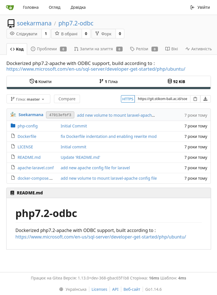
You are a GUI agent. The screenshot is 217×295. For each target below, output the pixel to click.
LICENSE (25, 146)
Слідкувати (23, 33)
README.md (29, 157)
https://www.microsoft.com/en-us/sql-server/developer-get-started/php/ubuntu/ (95, 69)
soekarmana (34, 23)
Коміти (41, 81)
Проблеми (48, 48)
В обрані (66, 33)
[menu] (72, 289)
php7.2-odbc (76, 23)
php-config (28, 126)
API (115, 289)
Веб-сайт (131, 289)
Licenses (99, 289)
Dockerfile (27, 136)
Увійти (200, 7)
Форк (103, 33)
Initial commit (73, 146)
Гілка (108, 81)
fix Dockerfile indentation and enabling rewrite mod (109, 136)
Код (17, 49)
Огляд (54, 7)
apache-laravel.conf (36, 167)
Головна (31, 7)
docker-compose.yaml (38, 178)
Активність (198, 48)
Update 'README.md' (80, 157)
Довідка (78, 7)
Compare (66, 98)
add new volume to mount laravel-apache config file (125, 115)
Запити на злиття (98, 48)
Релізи (144, 48)
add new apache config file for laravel (95, 167)
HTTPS (127, 98)
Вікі (171, 48)
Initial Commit (74, 126)
